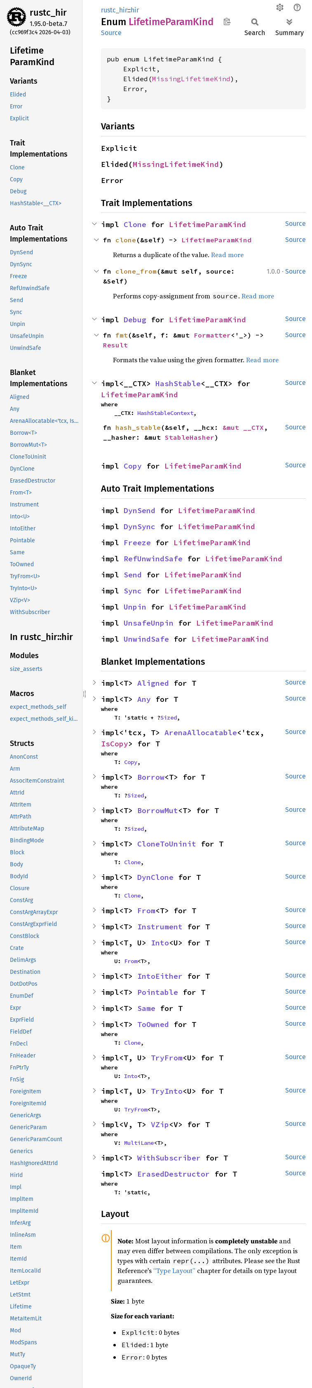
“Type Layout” (174, 1270)
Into (160, 942)
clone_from (136, 271)
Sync (133, 591)
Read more (227, 254)
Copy (133, 466)
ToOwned (153, 1024)
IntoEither (160, 976)
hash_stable (138, 427)
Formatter (212, 335)
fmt (121, 335)
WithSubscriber (169, 1158)
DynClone (155, 877)
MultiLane (139, 1143)
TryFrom (167, 1057)
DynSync (139, 526)
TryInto (167, 1091)
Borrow (150, 777)
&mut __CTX (243, 427)
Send (133, 574)
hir (135, 10)
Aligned (153, 683)
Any (144, 699)
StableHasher (189, 437)
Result (115, 345)
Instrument (160, 926)
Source (111, 33)
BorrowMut (157, 810)
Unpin (135, 607)
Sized (168, 717)
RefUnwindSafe (153, 558)
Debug (135, 319)
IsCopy (114, 743)
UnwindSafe (146, 639)
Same (146, 1008)
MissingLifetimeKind (191, 79)
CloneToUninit (166, 844)
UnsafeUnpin (149, 623)
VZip (160, 1124)
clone (125, 240)
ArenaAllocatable (200, 732)
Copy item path (227, 21)
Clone (135, 224)
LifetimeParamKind (207, 224)
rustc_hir (48, 12)
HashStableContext (165, 413)
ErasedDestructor (173, 1174)
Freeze (137, 542)
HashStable (178, 383)
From (146, 910)
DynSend (139, 510)
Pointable (157, 992)
